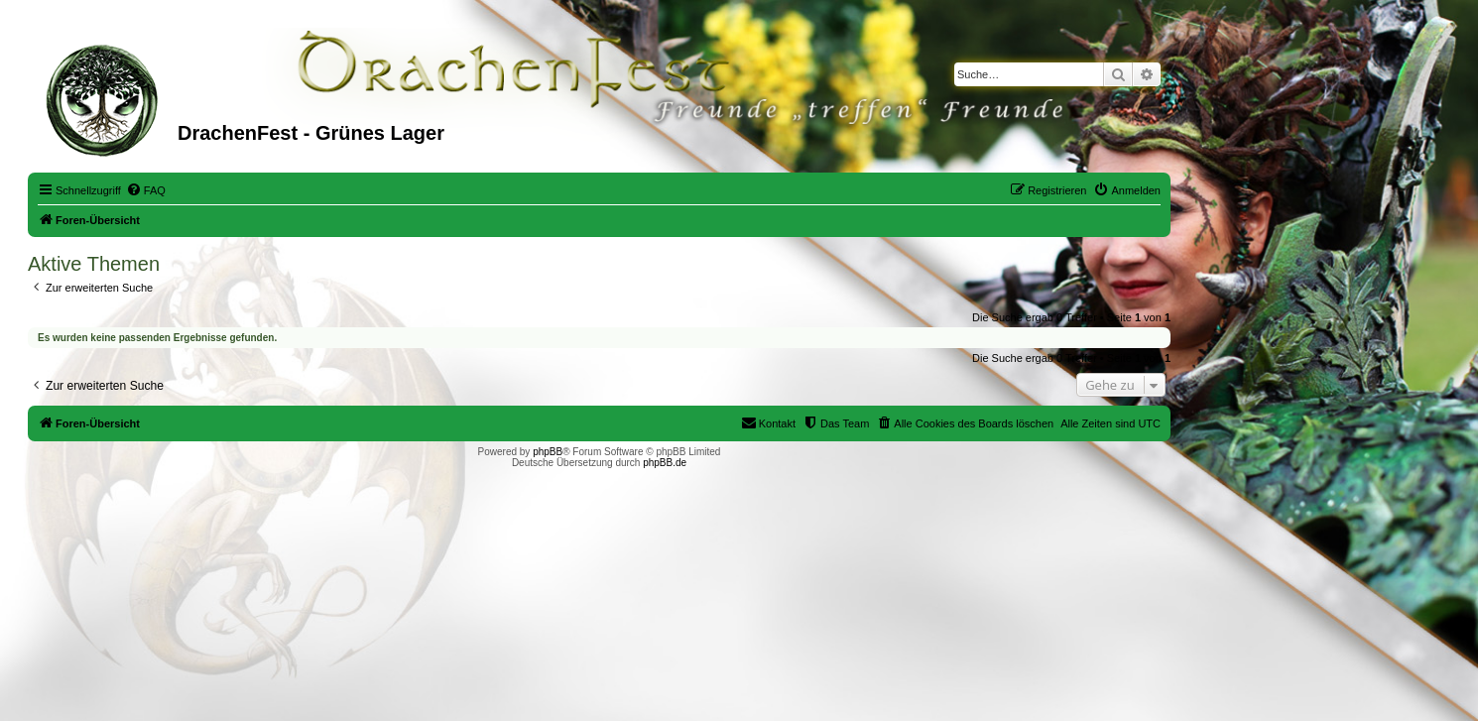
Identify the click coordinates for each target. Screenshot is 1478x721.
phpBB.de (664, 462)
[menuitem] (146, 190)
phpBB (547, 451)
